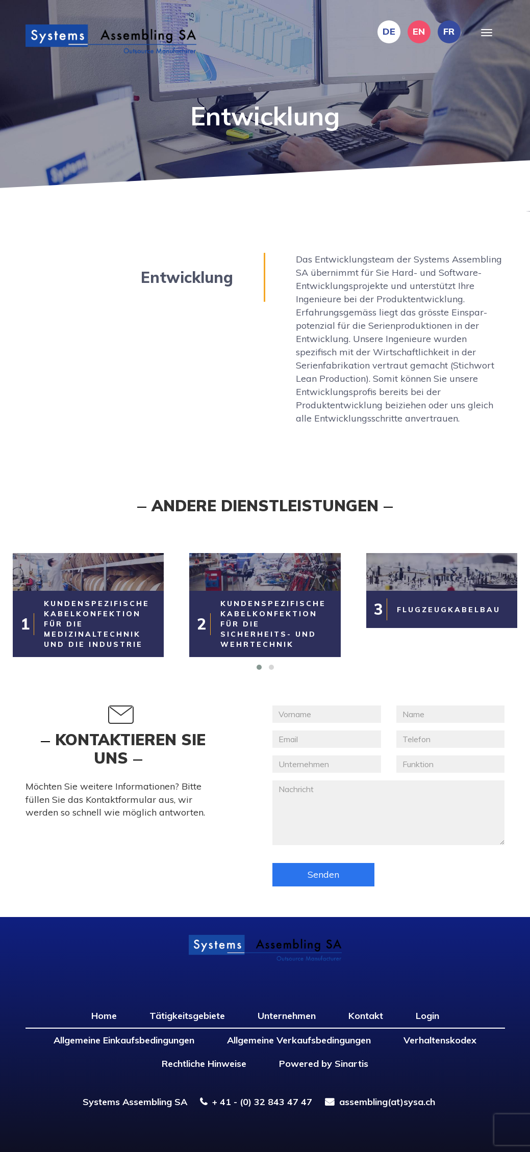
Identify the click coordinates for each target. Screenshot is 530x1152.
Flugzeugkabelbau (448, 609)
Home (104, 1016)
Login (427, 1016)
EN (419, 31)
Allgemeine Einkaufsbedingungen (124, 1040)
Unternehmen (287, 1016)
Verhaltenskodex (439, 1040)
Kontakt (365, 1016)
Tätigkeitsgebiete (187, 1016)
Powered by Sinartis (323, 1063)
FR (449, 31)
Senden (323, 874)
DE (389, 31)
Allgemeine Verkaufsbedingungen (299, 1040)
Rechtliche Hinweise (204, 1063)
